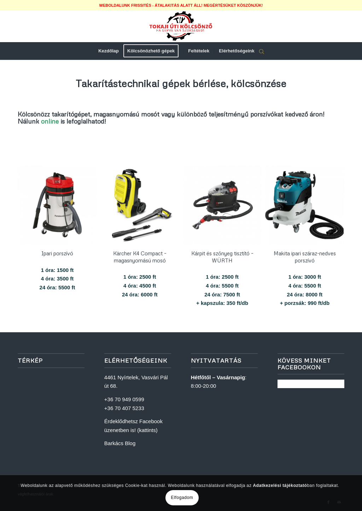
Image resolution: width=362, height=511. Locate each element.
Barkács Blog (119, 443)
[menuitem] (108, 51)
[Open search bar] (261, 51)
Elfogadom (182, 497)
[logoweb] (181, 26)
